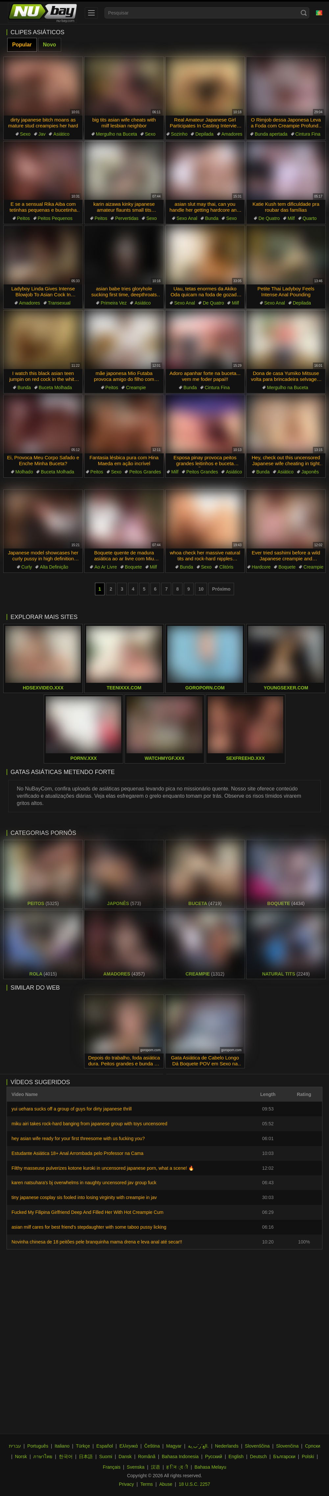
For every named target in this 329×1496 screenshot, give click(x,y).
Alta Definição (54, 567)
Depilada (204, 134)
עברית (15, 1446)
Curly (26, 567)
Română (146, 1456)
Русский (213, 1456)
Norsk (21, 1456)
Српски (312, 1446)
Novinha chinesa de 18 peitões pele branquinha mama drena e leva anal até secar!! (97, 1241)
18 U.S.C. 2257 (194, 1484)
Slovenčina (287, 1446)
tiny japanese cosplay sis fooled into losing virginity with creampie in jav (84, 1197)
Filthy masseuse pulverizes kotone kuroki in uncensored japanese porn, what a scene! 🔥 (103, 1168)
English (236, 1456)
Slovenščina (257, 1446)
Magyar (174, 1446)
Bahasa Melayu (210, 1467)
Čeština (152, 1446)
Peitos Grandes (145, 471)
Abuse (166, 1484)
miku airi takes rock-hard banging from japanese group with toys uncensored (89, 1123)
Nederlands (227, 1446)
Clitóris (226, 567)
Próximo (221, 589)
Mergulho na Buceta (116, 134)
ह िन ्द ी (177, 1467)
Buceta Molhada (55, 387)
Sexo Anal (186, 218)
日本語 (86, 1456)
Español (104, 1446)
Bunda (211, 218)
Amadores (232, 134)
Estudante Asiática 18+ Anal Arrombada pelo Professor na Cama (77, 1153)
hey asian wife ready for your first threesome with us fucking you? (78, 1138)
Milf (291, 218)
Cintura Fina (307, 134)
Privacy (126, 1484)
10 (201, 589)
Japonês (310, 471)
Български (284, 1456)
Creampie (136, 387)
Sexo (25, 134)
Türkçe (83, 1446)
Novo (49, 44)
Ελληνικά (128, 1446)
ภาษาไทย (42, 1456)
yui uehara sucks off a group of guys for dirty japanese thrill (72, 1108)
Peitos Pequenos (55, 218)
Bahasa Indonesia (180, 1456)
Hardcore (261, 567)
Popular (22, 44)
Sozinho (179, 134)
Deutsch (258, 1456)
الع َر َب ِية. (198, 1446)
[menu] (91, 12)
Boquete (133, 567)
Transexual (59, 303)
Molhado (24, 471)
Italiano (62, 1446)
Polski (308, 1456)
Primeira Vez (114, 303)
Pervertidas (126, 218)
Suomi (105, 1456)
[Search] (303, 13)
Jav (42, 134)
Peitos (23, 218)
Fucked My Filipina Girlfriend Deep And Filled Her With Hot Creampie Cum (87, 1212)
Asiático (61, 134)
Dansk (125, 1456)
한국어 (66, 1456)
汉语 (155, 1467)
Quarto (310, 218)
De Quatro (269, 218)
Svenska (136, 1467)
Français (112, 1467)
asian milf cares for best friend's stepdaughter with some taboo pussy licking (89, 1227)
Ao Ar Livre (105, 567)
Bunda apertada (271, 134)
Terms (146, 1484)
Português (37, 1446)
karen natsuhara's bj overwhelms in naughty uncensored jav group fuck (84, 1182)
